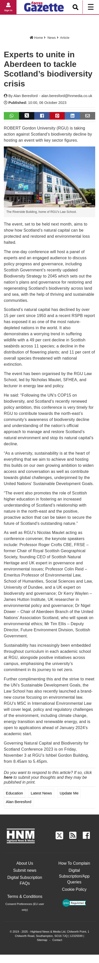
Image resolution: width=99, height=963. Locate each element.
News (51, 38)
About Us (24, 863)
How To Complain (74, 863)
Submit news (25, 870)
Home (36, 38)
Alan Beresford (25, 96)
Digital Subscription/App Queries (74, 876)
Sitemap (42, 939)
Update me (69, 793)
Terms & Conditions (24, 896)
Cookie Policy (74, 889)
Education (14, 793)
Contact (57, 939)
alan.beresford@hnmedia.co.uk (66, 96)
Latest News (41, 793)
